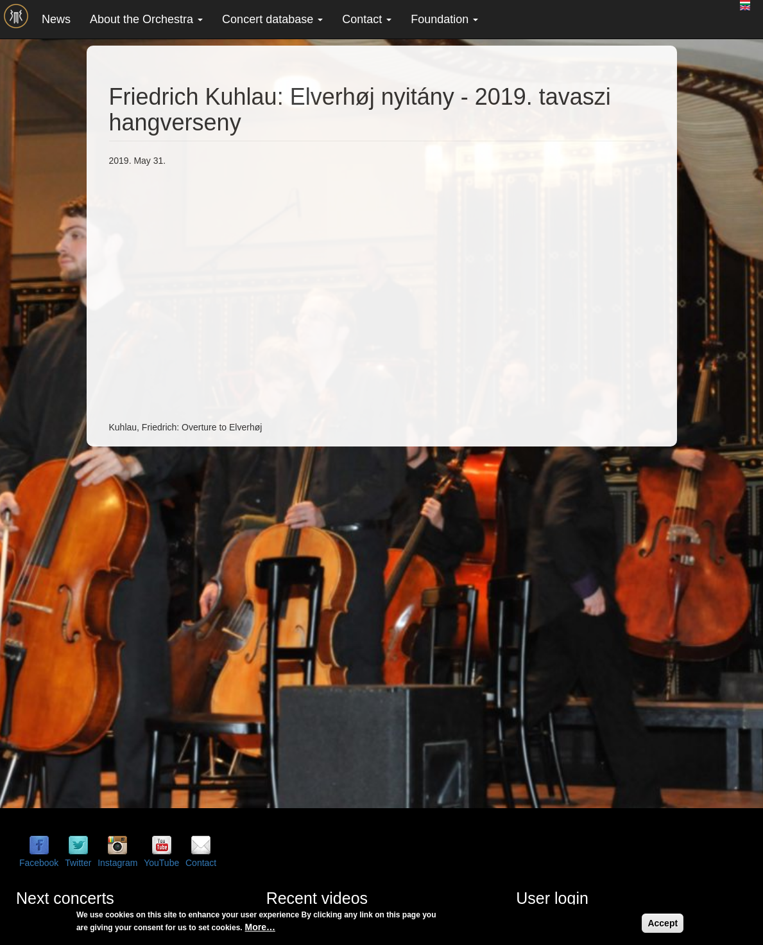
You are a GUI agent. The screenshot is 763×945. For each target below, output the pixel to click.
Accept (662, 923)
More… (260, 927)
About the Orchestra (146, 19)
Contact (366, 19)
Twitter (78, 863)
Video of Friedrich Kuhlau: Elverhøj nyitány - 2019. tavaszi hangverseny (314, 292)
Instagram (117, 863)
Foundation (444, 19)
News (56, 19)
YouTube (161, 863)
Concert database (272, 19)
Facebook (38, 863)
